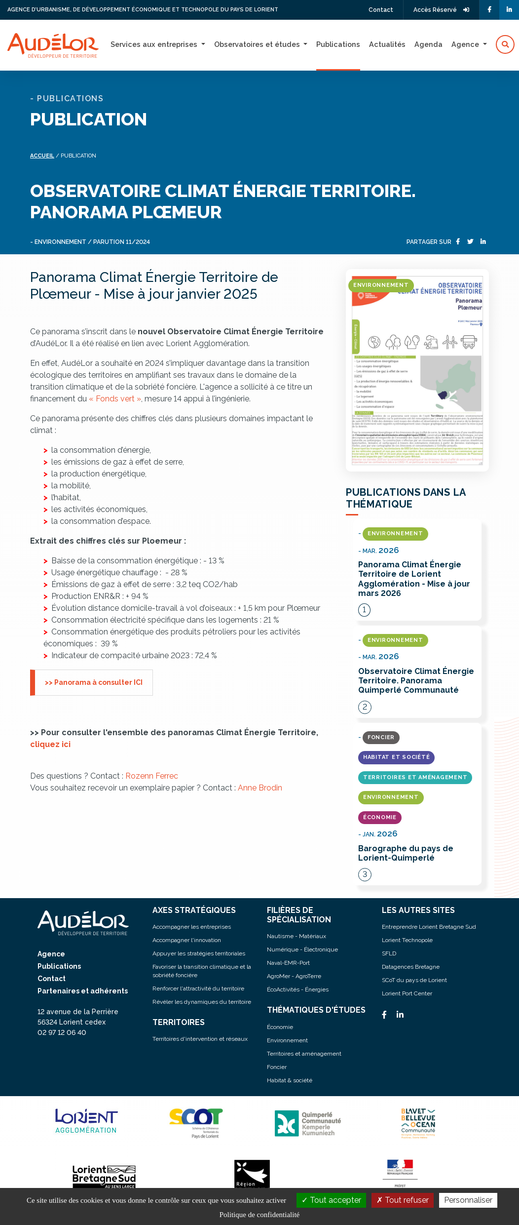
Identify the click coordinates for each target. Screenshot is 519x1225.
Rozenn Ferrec (151, 776)
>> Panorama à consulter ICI (94, 682)
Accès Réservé (441, 9)
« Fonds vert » (115, 398)
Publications (338, 44)
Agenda (428, 44)
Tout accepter (331, 1200)
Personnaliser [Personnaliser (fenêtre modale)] (468, 1200)
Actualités (387, 44)
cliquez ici (50, 744)
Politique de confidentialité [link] (259, 1215)
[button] (505, 44)
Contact (381, 9)
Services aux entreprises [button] (155, 44)
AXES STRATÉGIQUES (194, 910)
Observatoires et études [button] (258, 44)
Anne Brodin (260, 787)
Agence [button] (466, 44)
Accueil (42, 156)
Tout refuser (402, 1200)
